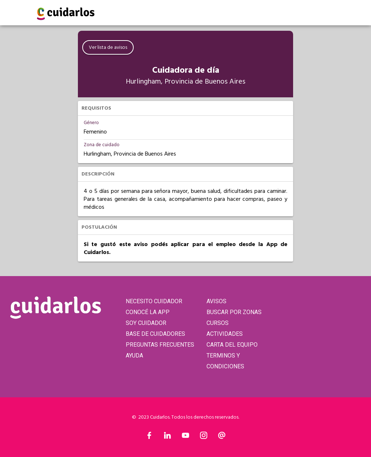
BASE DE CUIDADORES (155, 333)
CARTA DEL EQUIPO (232, 344)
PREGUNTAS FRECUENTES (160, 344)
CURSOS (218, 323)
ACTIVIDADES (225, 333)
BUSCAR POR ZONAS (234, 312)
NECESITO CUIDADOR (154, 301)
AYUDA (134, 355)
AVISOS (216, 301)
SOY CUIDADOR (146, 323)
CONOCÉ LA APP (148, 312)
